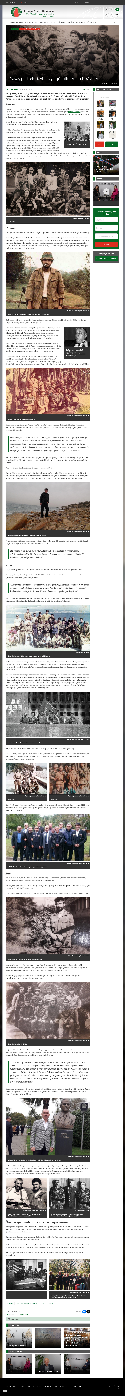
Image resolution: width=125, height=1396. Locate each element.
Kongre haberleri (60, 1387)
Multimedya (80, 22)
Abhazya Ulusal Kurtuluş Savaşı (29, 29)
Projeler (53, 22)
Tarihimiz (70, 22)
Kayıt (87, 2)
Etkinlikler (43, 22)
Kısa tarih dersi (12, 89)
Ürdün (51, 1303)
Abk (107, 14)
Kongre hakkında (16, 22)
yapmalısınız (23, 1314)
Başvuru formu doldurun (106, 258)
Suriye (43, 1303)
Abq (112, 14)
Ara (117, 14)
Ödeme (106, 244)
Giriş (76, 2)
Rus (107, 9)
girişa (8, 1314)
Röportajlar (91, 22)
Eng (112, 9)
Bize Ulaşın (25, 1387)
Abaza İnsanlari (31, 22)
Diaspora (61, 22)
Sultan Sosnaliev (74, 112)
